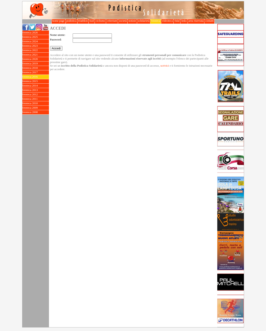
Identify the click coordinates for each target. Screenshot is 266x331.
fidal (177, 20)
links (184, 20)
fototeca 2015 (35, 81)
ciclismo (100, 20)
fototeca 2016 (35, 77)
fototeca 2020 (35, 59)
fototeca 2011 (35, 99)
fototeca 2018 (35, 68)
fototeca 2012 (35, 94)
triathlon (83, 20)
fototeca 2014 (35, 86)
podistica (71, 20)
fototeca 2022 (35, 50)
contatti (209, 20)
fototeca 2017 (35, 72)
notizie (132, 20)
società (122, 20)
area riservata (196, 20)
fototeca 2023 (35, 46)
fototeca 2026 (35, 33)
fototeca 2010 (35, 103)
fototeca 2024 (35, 41)
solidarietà (143, 20)
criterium (112, 20)
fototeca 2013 (35, 90)
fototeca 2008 (35, 112)
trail (92, 20)
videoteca (167, 20)
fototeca (155, 20)
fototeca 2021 (35, 55)
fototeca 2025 (35, 37)
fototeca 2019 (35, 64)
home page (58, 20)
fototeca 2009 (35, 108)
